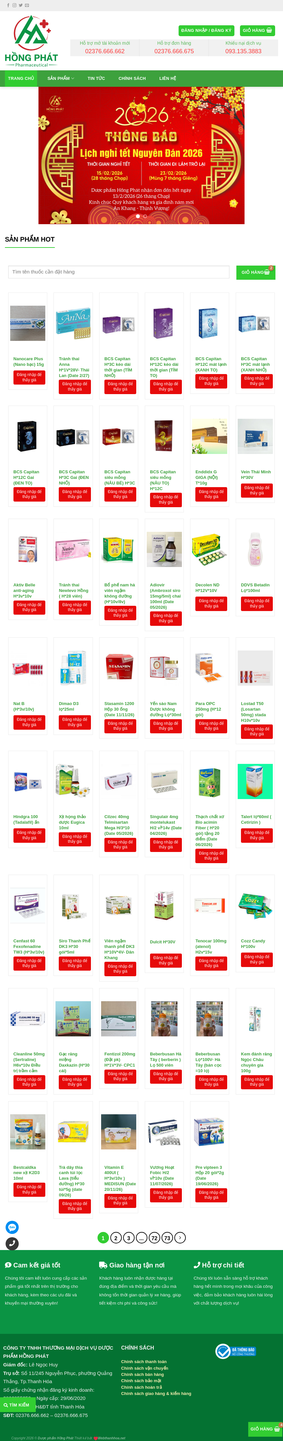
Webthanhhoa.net (111, 1438)
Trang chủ (21, 78)
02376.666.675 (174, 51)
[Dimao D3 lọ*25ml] (73, 668)
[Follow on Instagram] (14, 5)
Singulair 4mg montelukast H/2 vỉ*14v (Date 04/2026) (166, 820)
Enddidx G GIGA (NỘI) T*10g (206, 476)
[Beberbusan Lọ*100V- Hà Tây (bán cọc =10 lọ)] (209, 1019)
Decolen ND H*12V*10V (207, 587)
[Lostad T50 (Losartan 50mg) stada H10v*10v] (255, 668)
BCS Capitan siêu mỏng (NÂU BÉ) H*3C (119, 476)
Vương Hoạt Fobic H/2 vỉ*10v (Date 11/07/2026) (162, 1171)
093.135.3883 (243, 51)
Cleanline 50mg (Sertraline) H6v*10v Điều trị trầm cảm (29, 1058)
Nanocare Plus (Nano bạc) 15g (28, 361)
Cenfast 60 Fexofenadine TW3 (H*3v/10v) (28, 945)
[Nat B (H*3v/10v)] (27, 668)
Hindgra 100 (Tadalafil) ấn (26, 819)
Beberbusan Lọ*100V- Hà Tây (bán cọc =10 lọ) (208, 1058)
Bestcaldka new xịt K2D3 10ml (26, 1171)
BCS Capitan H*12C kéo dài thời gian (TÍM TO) (164, 362)
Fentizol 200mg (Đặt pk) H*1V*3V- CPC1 (119, 1058)
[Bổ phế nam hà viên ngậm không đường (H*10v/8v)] (118, 549)
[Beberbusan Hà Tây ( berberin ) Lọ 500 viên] (164, 1019)
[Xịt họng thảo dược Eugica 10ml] (73, 781)
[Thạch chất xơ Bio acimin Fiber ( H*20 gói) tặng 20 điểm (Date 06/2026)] (209, 781)
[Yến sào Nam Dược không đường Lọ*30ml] (164, 668)
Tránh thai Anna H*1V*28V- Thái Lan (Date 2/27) (74, 362)
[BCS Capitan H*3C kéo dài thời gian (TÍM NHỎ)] (118, 323)
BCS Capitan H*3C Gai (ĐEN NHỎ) (74, 476)
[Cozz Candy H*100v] (255, 905)
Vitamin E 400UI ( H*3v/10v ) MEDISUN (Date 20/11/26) (120, 1171)
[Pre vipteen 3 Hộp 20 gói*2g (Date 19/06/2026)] (209, 1132)
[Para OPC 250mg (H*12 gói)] (209, 668)
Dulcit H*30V (162, 941)
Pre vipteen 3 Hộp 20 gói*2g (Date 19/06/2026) (209, 1171)
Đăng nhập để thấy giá (29, 377)
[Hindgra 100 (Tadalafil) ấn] (27, 781)
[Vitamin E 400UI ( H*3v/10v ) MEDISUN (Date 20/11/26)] (118, 1132)
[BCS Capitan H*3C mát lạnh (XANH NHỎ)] (255, 323)
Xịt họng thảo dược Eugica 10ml (72, 820)
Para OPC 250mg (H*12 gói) (208, 707)
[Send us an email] (27, 5)
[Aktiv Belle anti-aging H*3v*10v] (27, 549)
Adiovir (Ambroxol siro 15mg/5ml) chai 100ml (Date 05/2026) (165, 589)
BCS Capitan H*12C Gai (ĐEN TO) (26, 476)
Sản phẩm (61, 78)
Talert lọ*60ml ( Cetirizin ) (256, 819)
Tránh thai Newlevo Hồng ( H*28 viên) (73, 589)
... (141, 1238)
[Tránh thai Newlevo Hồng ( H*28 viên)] (73, 549)
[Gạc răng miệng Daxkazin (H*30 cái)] (73, 1019)
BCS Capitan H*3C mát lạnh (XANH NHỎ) (255, 362)
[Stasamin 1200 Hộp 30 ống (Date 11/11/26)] (118, 668)
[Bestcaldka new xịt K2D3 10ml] (27, 1132)
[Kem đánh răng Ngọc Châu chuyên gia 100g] (255, 1019)
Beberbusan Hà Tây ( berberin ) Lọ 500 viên (165, 1058)
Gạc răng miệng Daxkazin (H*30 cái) (74, 1058)
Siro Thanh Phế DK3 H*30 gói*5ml (74, 945)
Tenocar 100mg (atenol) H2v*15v (210, 945)
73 (167, 1238)
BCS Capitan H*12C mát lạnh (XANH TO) (211, 362)
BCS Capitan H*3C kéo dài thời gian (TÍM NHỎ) (118, 362)
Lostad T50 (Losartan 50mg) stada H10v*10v (253, 707)
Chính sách (132, 78)
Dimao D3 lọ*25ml (68, 706)
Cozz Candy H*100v (253, 943)
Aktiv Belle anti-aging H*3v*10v (24, 589)
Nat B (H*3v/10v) (23, 706)
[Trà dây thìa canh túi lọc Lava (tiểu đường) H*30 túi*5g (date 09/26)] (73, 1132)
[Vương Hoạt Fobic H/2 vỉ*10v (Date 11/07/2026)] (164, 1132)
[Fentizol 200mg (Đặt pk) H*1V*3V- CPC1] (118, 1019)
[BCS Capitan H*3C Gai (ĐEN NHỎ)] (73, 436)
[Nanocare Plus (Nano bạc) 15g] (27, 323)
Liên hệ (167, 78)
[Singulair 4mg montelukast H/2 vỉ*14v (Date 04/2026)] (164, 781)
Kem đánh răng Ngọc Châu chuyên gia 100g (256, 1058)
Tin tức (96, 78)
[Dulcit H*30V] (164, 905)
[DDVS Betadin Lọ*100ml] (255, 549)
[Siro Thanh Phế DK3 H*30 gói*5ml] (73, 905)
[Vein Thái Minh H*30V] (255, 436)
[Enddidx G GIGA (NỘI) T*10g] (209, 436)
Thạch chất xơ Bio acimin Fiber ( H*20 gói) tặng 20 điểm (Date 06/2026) (209, 820)
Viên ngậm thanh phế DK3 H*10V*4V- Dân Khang (119, 945)
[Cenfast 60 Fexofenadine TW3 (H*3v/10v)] (27, 905)
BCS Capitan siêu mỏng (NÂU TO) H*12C (163, 476)
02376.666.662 (105, 51)
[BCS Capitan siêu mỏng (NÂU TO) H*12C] (164, 436)
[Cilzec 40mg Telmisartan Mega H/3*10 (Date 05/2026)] (118, 781)
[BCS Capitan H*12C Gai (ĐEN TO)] (27, 436)
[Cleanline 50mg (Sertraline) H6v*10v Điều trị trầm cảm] (27, 1019)
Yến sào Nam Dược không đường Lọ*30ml (165, 707)
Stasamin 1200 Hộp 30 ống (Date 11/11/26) (119, 707)
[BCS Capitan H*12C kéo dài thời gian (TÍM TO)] (164, 323)
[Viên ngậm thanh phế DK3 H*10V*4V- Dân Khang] (118, 905)
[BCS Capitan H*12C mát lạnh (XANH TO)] (209, 323)
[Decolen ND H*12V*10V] (209, 549)
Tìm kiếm (16, 1405)
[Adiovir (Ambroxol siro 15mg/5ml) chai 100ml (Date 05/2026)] (164, 549)
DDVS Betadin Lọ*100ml (255, 587)
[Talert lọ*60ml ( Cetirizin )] (255, 781)
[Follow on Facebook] (8, 5)
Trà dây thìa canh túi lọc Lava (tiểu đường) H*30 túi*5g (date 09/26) (71, 1171)
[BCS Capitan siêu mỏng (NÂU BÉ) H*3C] (118, 436)
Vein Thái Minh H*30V (256, 474)
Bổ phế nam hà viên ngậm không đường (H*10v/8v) (119, 589)
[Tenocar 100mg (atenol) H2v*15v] (209, 905)
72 (155, 1238)
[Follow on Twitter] (21, 5)
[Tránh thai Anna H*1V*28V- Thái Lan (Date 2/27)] (73, 323)
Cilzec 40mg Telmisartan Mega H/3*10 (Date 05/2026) (118, 820)
